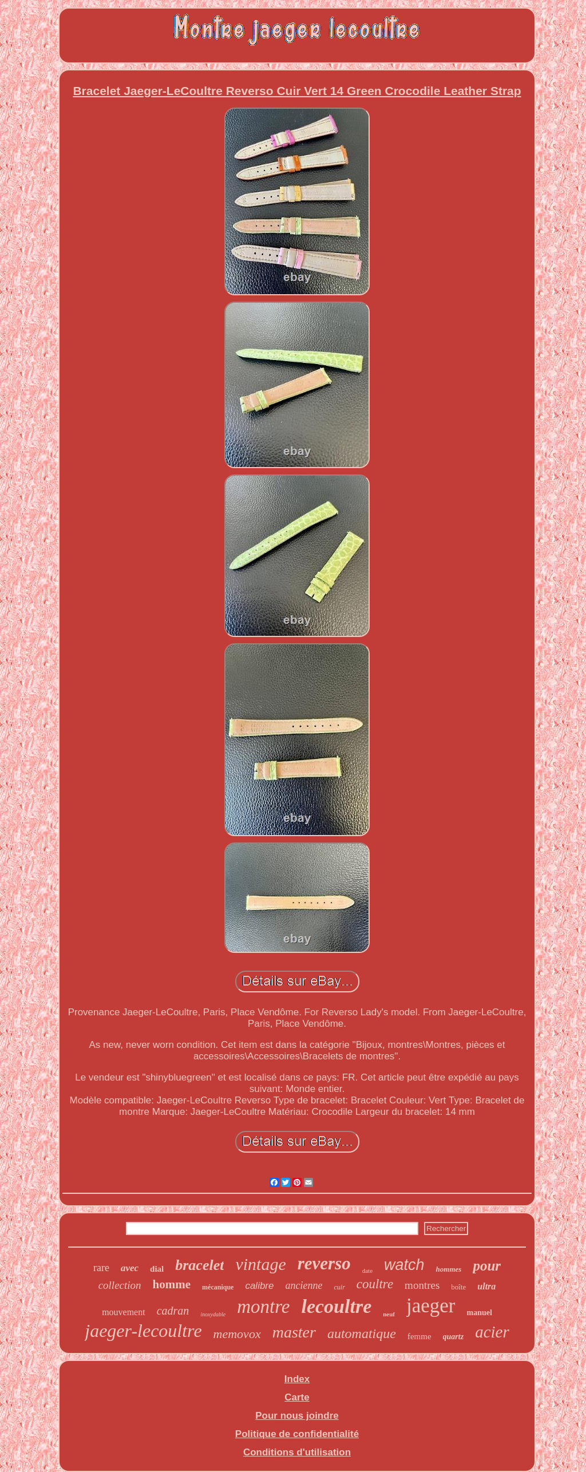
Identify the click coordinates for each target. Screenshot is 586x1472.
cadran (173, 1310)
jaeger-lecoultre (143, 1330)
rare (101, 1267)
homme (172, 1284)
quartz (453, 1336)
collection (119, 1285)
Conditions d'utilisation (297, 1452)
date (367, 1270)
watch (404, 1264)
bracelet (199, 1265)
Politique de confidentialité (297, 1434)
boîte (458, 1287)
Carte (296, 1397)
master (294, 1332)
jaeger (430, 1306)
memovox (237, 1334)
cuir (339, 1287)
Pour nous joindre (296, 1415)
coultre (375, 1284)
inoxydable (212, 1314)
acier (492, 1332)
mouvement (123, 1312)
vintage (260, 1264)
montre (263, 1306)
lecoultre (336, 1306)
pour (487, 1265)
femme (419, 1336)
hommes (449, 1269)
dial (157, 1268)
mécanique (217, 1287)
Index (297, 1379)
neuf (389, 1314)
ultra (486, 1286)
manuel (479, 1312)
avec (129, 1268)
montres (422, 1285)
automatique (361, 1333)
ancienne (304, 1285)
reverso (324, 1263)
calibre (259, 1285)
